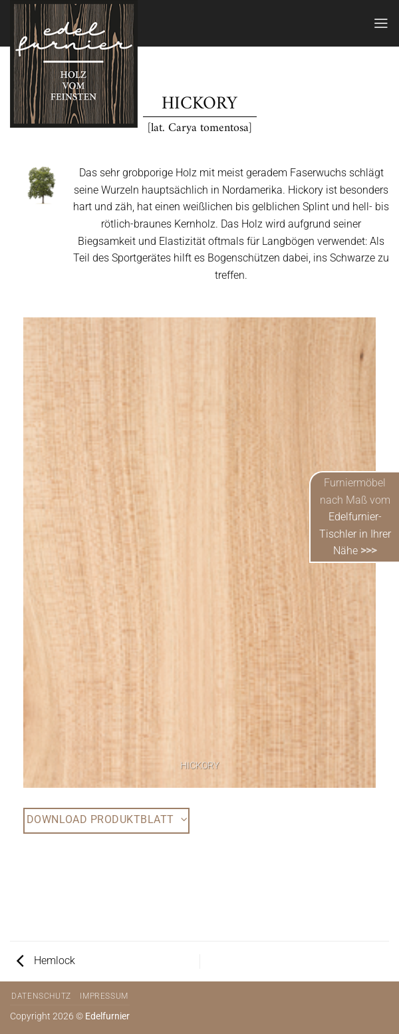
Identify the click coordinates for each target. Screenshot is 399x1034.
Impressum (104, 996)
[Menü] (381, 23)
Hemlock (46, 960)
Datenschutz (41, 996)
